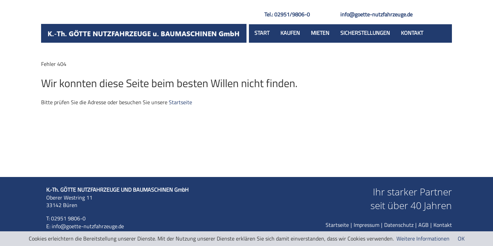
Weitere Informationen (423, 238)
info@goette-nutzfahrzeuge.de (376, 14)
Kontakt (412, 33)
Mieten (320, 33)
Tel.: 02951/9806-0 (287, 14)
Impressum (366, 225)
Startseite (180, 102)
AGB (423, 225)
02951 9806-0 (68, 218)
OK (461, 238)
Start (261, 33)
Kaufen (290, 33)
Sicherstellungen (365, 33)
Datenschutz (399, 225)
